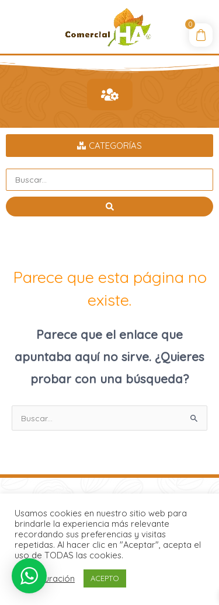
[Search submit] (109, 206)
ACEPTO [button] (105, 578)
